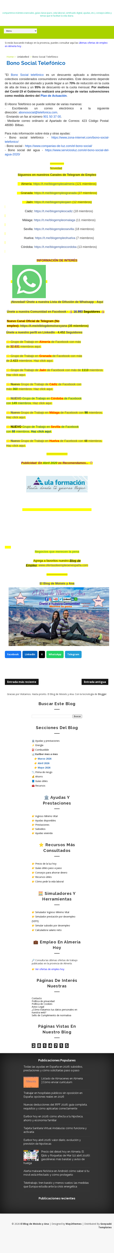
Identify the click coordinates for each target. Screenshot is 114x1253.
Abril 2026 (43, 762)
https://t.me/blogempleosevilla (54, 228)
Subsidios (40, 828)
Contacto (37, 997)
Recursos (40, 784)
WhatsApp (55, 653)
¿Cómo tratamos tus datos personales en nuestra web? (54, 1010)
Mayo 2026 (44, 766)
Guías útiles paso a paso (48, 867)
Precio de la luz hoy (45, 862)
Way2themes (74, 1239)
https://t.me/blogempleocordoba (55, 246)
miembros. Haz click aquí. (35, 359)
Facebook (13, 653)
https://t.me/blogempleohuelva (55, 237)
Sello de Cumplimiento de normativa (51, 1014)
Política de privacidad (43, 1000)
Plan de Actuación (54, 95)
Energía (39, 744)
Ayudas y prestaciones (47, 740)
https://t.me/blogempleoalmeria (54, 183)
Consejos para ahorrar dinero (51, 871)
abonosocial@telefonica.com (38, 111)
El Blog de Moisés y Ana (57, 6)
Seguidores (74, 331)
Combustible (42, 748)
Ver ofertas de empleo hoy (49, 968)
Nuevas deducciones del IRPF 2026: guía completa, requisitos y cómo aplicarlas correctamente (54, 1112)
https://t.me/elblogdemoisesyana (43, 325)
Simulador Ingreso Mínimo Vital (52, 911)
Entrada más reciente (21, 681)
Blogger (102, 693)
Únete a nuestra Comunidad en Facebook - (38, 311)
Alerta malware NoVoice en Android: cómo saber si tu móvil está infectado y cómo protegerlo (55, 1182)
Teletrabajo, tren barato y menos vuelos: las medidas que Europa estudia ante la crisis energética (56, 1198)
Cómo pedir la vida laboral (49, 880)
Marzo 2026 (44, 758)
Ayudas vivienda (44, 832)
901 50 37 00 (52, 116)
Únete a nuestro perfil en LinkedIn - (31, 331)
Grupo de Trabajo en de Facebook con (47, 440)
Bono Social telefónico (28, 74)
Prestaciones (42, 823)
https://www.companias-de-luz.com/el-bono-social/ (58, 145)
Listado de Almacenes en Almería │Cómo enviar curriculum (62, 1085)
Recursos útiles (43, 876)
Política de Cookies (42, 1003)
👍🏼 (71, 311)
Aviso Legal (38, 1006)
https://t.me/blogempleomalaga (54, 219)
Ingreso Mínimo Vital (46, 815)
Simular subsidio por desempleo (52, 924)
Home (10, 56)
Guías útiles (41, 780)
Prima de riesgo (43, 771)
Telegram (73, 653)
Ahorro (39, 775)
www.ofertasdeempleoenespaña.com (63, 564)
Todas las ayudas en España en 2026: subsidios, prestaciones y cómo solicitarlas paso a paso (55, 1069)
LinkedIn (30, 653)
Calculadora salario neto (48, 929)
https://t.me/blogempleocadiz (53, 210)
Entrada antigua (95, 681)
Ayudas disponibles (45, 819)
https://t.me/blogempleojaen (52, 201)
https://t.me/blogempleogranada (55, 192)
